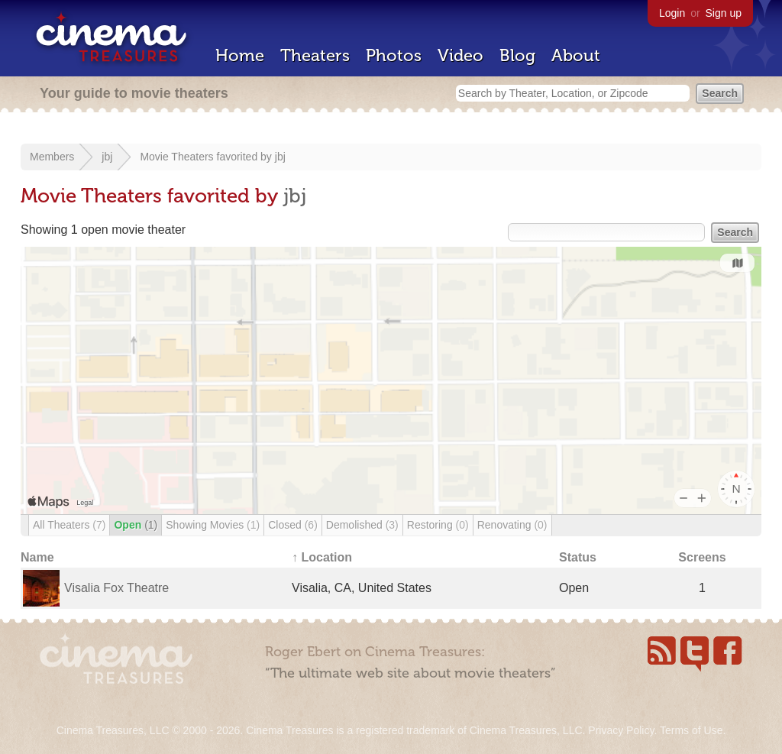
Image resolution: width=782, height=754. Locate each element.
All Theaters (69, 525)
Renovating (512, 525)
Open (135, 525)
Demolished (362, 525)
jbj (107, 156)
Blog (517, 55)
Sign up (724, 13)
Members (52, 156)
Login (672, 13)
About (575, 55)
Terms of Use (691, 730)
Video (460, 55)
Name (37, 557)
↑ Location (322, 557)
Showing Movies (213, 525)
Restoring (438, 525)
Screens (701, 557)
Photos (394, 55)
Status (577, 557)
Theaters (315, 55)
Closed (293, 525)
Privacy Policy (621, 730)
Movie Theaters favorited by (207, 156)
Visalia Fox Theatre (116, 587)
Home (239, 55)
